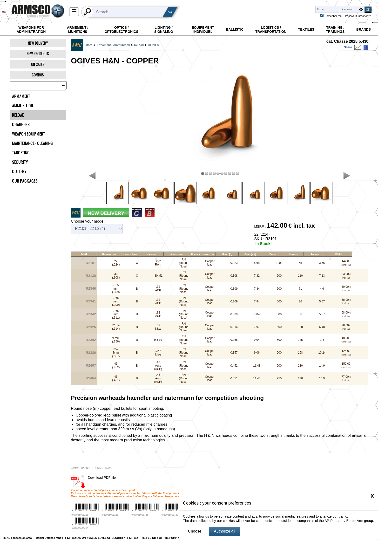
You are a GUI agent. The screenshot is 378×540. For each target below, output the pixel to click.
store (88, 45)
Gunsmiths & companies (111, 480)
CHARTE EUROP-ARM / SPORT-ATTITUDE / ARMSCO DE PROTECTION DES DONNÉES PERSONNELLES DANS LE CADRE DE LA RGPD (279, 480)
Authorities (84, 480)
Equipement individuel (203, 30)
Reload (139, 45)
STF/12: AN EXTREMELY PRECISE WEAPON (226, 475)
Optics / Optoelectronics (121, 30)
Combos (38, 74)
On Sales (38, 64)
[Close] (372, 495)
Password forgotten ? (358, 15)
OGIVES (153, 45)
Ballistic (234, 29)
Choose (194, 531)
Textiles (306, 29)
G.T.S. (54, 506)
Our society (150, 480)
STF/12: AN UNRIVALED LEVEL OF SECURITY (96, 475)
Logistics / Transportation (270, 30)
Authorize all (224, 531)
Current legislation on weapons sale (74, 515)
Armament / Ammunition (113, 45)
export (135, 480)
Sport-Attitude (142, 515)
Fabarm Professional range (338, 475)
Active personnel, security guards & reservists (44, 480)
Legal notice (58, 511)
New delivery (38, 43)
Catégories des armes (175, 480)
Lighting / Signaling (163, 30)
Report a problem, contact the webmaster (78, 532)
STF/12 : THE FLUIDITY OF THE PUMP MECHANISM (161, 475)
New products (38, 53)
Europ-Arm (140, 511)
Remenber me (333, 15)
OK (170, 12)
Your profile (367, 475)
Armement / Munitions (77, 30)
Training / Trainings (335, 30)
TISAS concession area (17, 475)
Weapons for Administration (31, 30)
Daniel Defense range (49, 475)
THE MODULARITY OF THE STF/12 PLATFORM (287, 475)
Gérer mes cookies (63, 519)
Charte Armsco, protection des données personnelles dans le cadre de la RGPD (77, 525)
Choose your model (87, 221)
